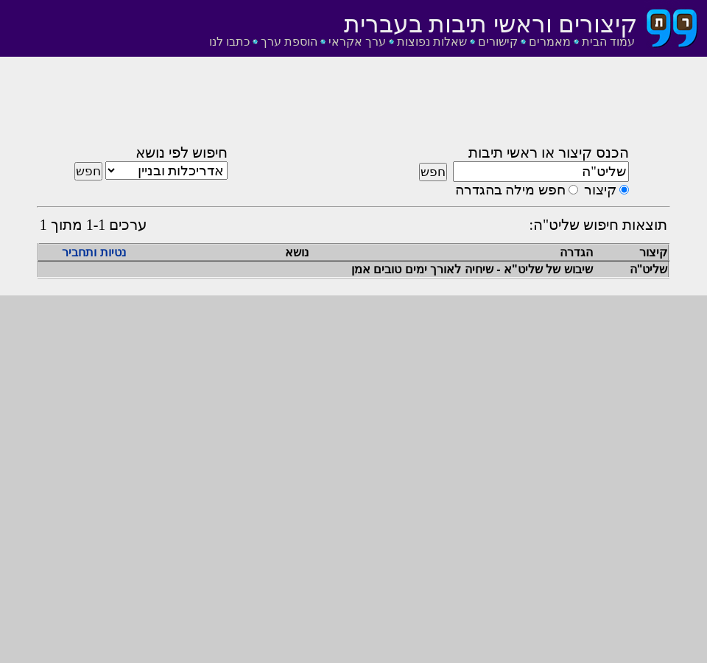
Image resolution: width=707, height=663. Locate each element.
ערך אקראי (357, 41)
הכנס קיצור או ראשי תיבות (548, 152)
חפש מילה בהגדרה (510, 189)
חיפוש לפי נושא (182, 152)
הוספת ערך (289, 41)
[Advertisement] (353, 105)
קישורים (498, 41)
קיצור (600, 189)
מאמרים (550, 41)
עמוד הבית (608, 41)
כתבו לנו (229, 41)
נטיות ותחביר (93, 252)
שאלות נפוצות (432, 41)
